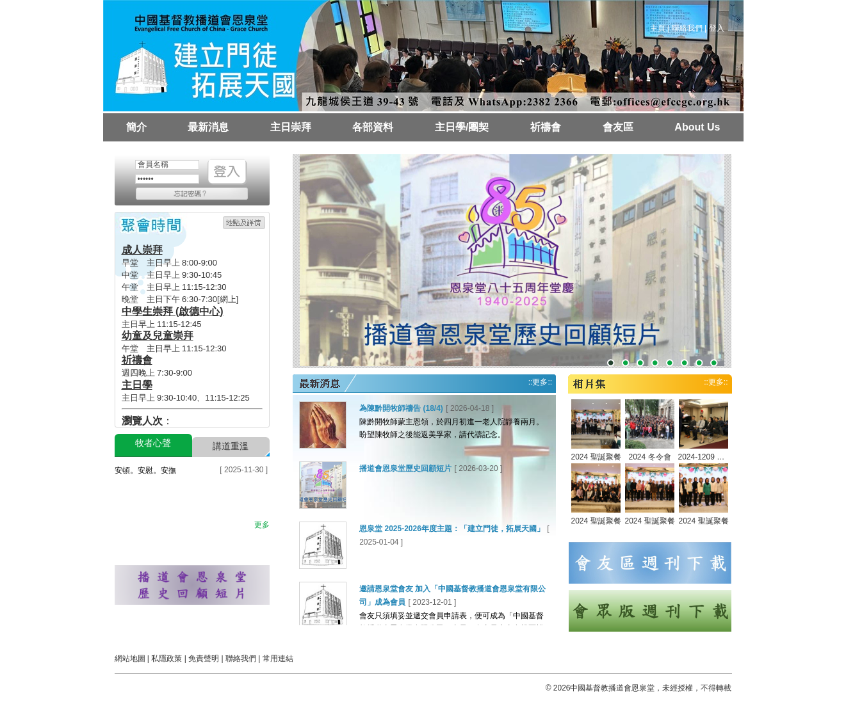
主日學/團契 (462, 127)
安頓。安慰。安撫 (145, 470)
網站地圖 (130, 658)
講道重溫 (230, 446)
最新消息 (208, 127)
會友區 (618, 127)
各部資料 (372, 127)
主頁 (657, 28)
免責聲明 (203, 658)
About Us (697, 127)
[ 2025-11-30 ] (244, 469)
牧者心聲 (153, 443)
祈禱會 (545, 127)
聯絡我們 (687, 28)
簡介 (136, 127)
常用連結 (278, 658)
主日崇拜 (290, 127)
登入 (716, 28)
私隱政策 (166, 658)
